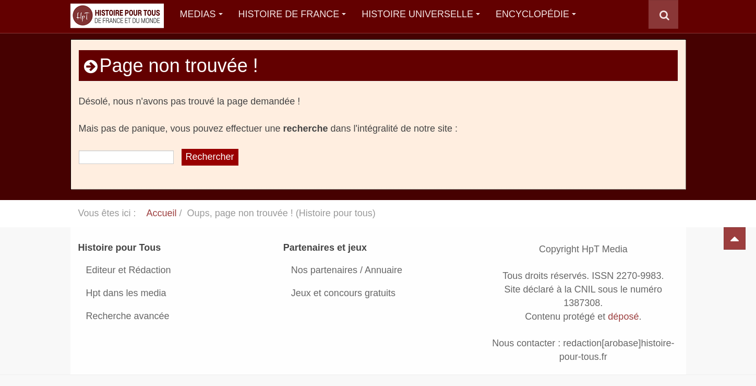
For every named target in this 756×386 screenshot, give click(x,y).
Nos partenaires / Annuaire (346, 270)
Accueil (162, 213)
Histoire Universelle (421, 14)
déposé (623, 316)
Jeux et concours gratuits (343, 293)
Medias (201, 14)
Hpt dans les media (126, 293)
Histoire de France (292, 14)
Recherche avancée (128, 316)
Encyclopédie (536, 14)
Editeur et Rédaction (128, 270)
